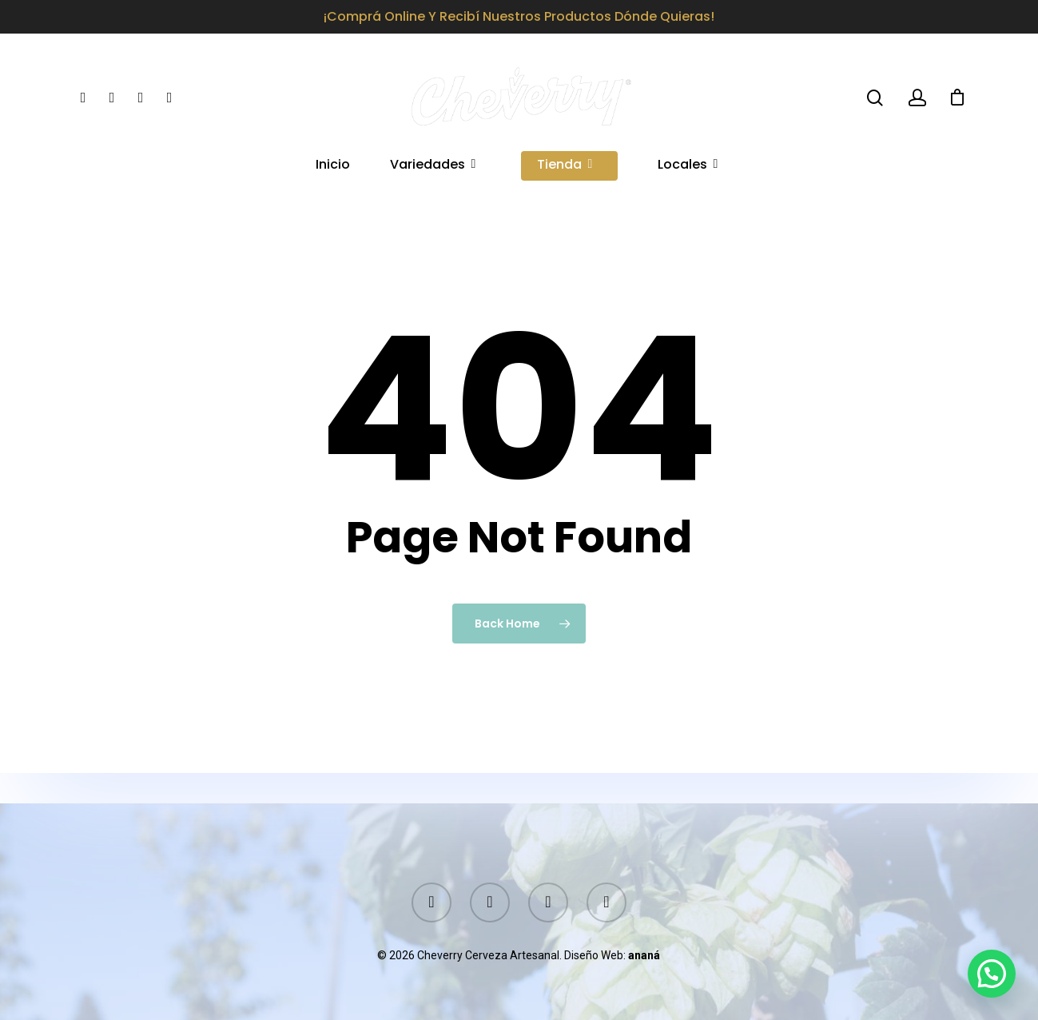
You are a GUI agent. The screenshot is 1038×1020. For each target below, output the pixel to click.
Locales (689, 165)
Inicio (333, 165)
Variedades (434, 165)
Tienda (566, 165)
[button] (992, 974)
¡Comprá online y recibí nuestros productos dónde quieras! (519, 16)
